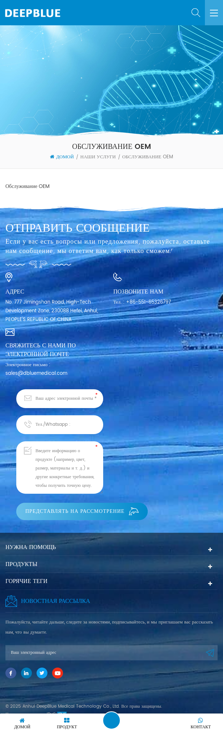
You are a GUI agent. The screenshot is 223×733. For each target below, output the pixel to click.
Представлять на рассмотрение (82, 511)
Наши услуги (98, 157)
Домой (62, 157)
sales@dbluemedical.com (36, 373)
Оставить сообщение (111, 720)
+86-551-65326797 (148, 302)
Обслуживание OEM (147, 157)
